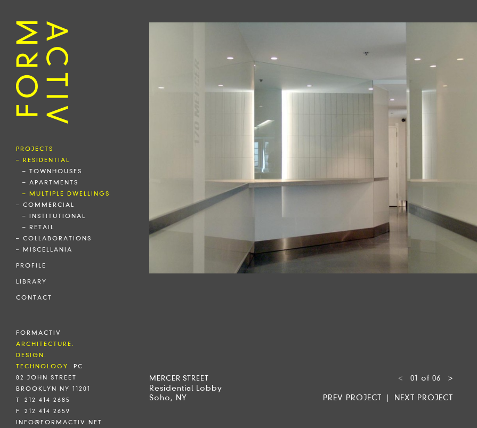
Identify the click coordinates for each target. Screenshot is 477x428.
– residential (43, 160)
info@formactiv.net (59, 422)
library (31, 281)
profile (31, 265)
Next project (423, 397)
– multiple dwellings (66, 193)
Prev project (352, 397)
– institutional (54, 216)
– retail (38, 227)
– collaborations (54, 238)
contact (34, 297)
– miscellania (44, 249)
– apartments (50, 182)
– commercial (45, 204)
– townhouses (52, 171)
